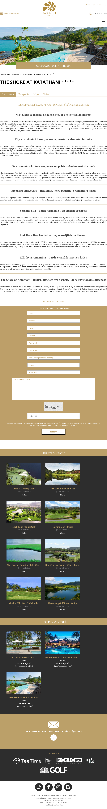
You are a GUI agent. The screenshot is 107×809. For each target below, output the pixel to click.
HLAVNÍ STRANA (5, 74)
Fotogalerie (23, 94)
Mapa (36, 94)
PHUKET (30, 74)
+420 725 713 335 (99, 14)
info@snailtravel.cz (11, 14)
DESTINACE (15, 74)
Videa (46, 94)
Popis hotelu (8, 94)
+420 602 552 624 (49, 803)
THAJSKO (23, 74)
